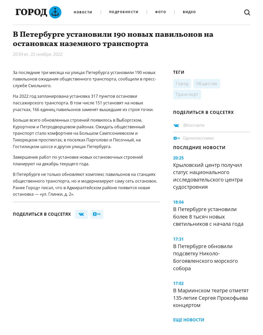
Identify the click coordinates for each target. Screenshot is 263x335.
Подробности (124, 12)
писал (47, 188)
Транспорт (187, 94)
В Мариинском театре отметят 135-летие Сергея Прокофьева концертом (211, 298)
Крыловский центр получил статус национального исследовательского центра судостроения (208, 176)
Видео (189, 12)
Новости (83, 12)
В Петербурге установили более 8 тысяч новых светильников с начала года (208, 216)
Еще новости (188, 320)
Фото (160, 12)
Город (182, 83)
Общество (207, 83)
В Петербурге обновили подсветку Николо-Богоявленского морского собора (205, 257)
